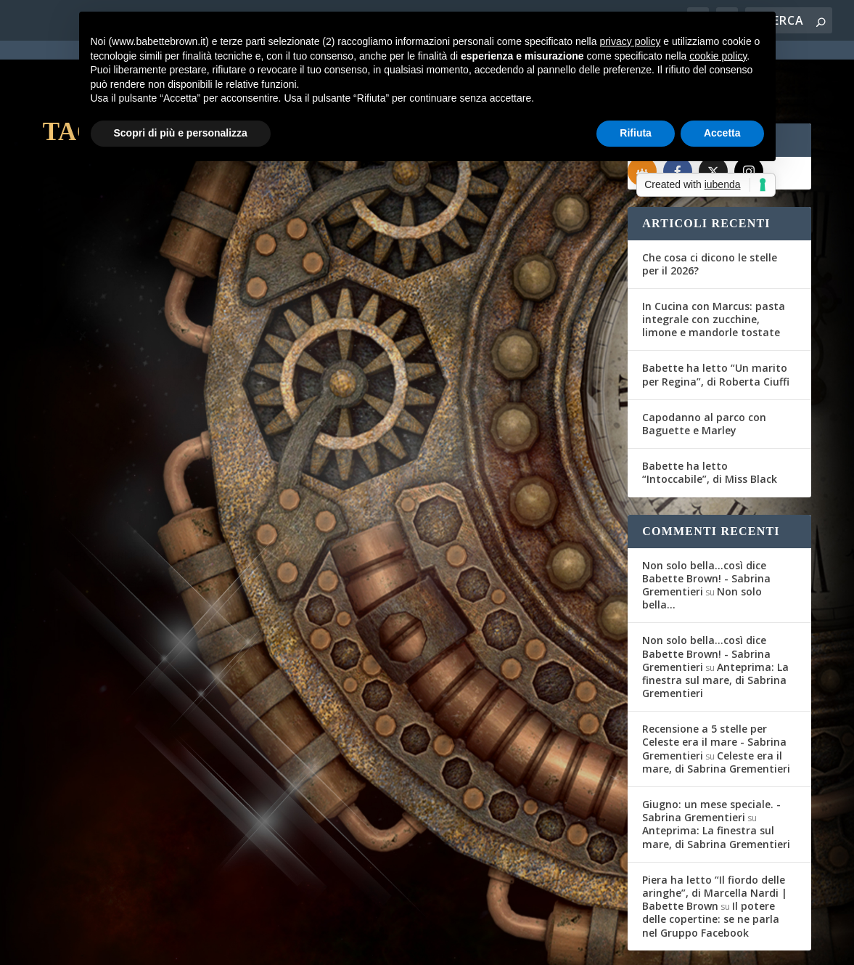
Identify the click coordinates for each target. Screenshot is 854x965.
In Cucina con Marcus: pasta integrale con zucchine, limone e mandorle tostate (713, 265)
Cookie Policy (444, 944)
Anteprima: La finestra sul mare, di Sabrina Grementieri (715, 626)
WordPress (297, 944)
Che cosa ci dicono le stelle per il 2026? (709, 210)
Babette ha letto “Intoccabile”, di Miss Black (709, 419)
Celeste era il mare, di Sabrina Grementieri (716, 708)
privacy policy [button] (629, 41)
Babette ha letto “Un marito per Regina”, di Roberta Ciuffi (715, 321)
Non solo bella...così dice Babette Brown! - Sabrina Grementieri (706, 525)
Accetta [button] (722, 133)
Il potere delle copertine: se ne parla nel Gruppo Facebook (710, 866)
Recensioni (231, 341)
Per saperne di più (119, 457)
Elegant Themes (151, 944)
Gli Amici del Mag (102, 341)
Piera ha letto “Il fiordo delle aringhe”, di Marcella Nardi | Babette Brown (714, 839)
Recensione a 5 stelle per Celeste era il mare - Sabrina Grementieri (714, 689)
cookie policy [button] (718, 56)
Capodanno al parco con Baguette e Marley (704, 370)
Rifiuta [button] (636, 133)
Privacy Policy (368, 944)
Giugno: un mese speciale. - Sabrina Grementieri (711, 757)
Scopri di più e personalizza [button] (180, 133)
